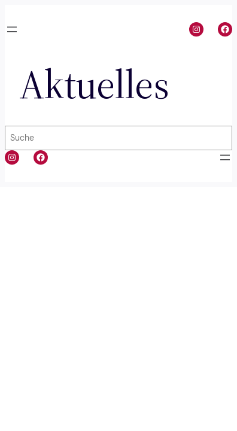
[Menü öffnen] (12, 29)
